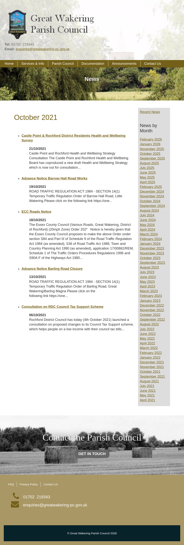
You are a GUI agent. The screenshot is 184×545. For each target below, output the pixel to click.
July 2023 (147, 272)
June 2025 (148, 172)
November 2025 (152, 149)
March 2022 (149, 348)
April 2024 (147, 229)
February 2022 (151, 353)
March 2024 (149, 234)
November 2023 (152, 253)
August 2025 (149, 163)
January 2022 (150, 357)
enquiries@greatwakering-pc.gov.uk (42, 49)
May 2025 (147, 177)
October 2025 (150, 154)
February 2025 (151, 187)
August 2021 (149, 381)
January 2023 (150, 301)
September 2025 (152, 158)
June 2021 (148, 391)
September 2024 (152, 206)
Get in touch (91, 454)
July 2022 (147, 329)
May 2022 (147, 338)
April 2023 (147, 286)
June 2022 (148, 334)
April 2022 (147, 343)
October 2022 (150, 315)
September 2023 (152, 263)
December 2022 (152, 305)
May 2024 (147, 225)
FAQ (11, 484)
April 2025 (147, 182)
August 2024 (149, 210)
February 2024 (151, 239)
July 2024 (147, 215)
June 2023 (148, 277)
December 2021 (152, 362)
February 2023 (151, 296)
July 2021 (147, 386)
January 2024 (150, 244)
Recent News (150, 112)
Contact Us (51, 484)
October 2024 (150, 201)
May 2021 (147, 395)
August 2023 (149, 267)
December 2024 (152, 191)
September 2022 (152, 319)
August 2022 (149, 324)
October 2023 (150, 258)
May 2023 (147, 282)
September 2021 (152, 376)
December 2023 (152, 248)
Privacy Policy (29, 484)
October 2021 (150, 372)
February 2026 (151, 139)
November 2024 (152, 196)
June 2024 (148, 220)
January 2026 (150, 144)
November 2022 (152, 310)
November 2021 (152, 367)
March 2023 (149, 291)
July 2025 (147, 168)
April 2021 (147, 400)
